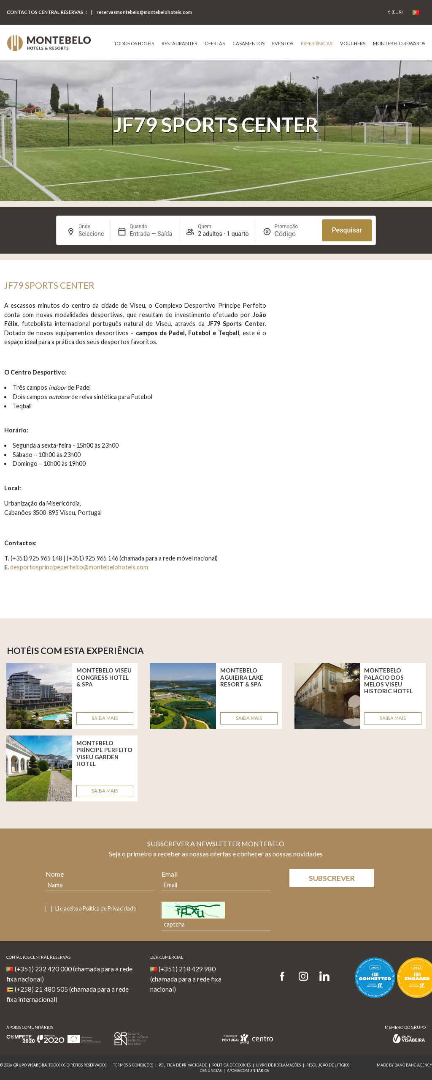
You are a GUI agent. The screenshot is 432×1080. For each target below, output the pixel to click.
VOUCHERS (352, 43)
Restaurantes (179, 43)
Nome (55, 874)
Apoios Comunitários (248, 1070)
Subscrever (332, 878)
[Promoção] (295, 234)
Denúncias (210, 1070)
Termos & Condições (133, 1065)
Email (170, 874)
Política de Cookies (231, 1065)
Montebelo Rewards (399, 43)
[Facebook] (285, 977)
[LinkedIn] (324, 977)
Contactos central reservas (45, 12)
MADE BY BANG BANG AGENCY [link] (404, 1065)
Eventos (282, 43)
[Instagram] (303, 977)
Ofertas (215, 43)
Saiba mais (105, 718)
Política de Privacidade (109, 908)
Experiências (316, 43)
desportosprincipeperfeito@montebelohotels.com (79, 567)
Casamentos (248, 43)
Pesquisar (347, 230)
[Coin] (395, 12)
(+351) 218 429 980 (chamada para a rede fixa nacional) (185, 979)
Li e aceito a (95, 908)
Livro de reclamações (278, 1065)
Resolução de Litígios (327, 1065)
